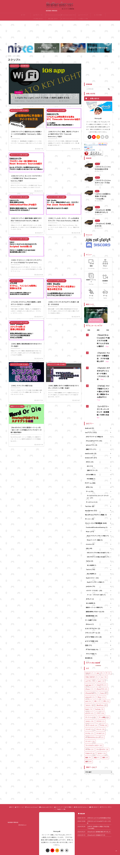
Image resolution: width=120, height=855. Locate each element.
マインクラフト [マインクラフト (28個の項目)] (102, 723)
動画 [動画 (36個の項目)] (88, 731)
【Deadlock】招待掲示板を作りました (99, 805)
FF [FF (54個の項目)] (108, 646)
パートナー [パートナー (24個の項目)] (90, 715)
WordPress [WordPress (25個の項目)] (101, 678)
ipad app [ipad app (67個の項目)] (89, 658)
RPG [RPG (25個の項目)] (106, 674)
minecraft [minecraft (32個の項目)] (90, 670)
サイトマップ (82, 15)
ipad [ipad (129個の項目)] (101, 654)
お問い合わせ (52, 18)
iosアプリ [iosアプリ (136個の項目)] (90, 654)
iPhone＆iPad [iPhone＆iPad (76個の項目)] (91, 666)
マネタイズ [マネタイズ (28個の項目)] (90, 727)
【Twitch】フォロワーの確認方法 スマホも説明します (103, 341)
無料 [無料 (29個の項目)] (105, 731)
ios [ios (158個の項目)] (104, 650)
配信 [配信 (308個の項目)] (88, 735)
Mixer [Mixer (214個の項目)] (101, 670)
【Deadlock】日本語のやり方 (96, 808)
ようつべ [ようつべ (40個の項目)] (89, 687)
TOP (22, 15)
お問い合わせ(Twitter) (37, 19)
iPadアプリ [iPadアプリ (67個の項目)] (102, 658)
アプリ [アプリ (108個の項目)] (100, 687)
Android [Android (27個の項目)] (89, 646)
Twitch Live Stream (52, 15)
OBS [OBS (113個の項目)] (97, 674)
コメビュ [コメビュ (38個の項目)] (89, 695)
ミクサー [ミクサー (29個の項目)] (102, 727)
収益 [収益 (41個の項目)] (96, 731)
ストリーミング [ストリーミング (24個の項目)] (91, 699)
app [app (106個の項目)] (100, 646)
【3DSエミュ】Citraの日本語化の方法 (99, 791)
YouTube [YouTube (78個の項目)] (99, 682)
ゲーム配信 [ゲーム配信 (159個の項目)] (104, 691)
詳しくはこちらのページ (95, 309)
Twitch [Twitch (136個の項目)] (89, 678)
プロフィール (37, 15)
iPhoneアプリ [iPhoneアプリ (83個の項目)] (101, 662)
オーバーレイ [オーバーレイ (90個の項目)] (90, 691)
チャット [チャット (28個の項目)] (100, 703)
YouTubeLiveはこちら (67, 15)
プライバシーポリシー (67, 18)
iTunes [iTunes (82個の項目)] (103, 666)
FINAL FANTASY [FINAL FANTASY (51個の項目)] (91, 650)
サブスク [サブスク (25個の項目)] (100, 695)
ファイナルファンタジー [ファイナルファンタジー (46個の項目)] (93, 719)
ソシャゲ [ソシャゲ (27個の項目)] (89, 703)
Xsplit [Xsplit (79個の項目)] (88, 682)
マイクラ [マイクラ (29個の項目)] (89, 723)
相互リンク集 (82, 18)
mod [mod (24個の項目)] (88, 674)
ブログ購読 (97, 15)
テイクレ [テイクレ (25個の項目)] (89, 707)
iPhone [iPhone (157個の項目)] (89, 662)
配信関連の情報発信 (13, 796)
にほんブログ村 (89, 145)
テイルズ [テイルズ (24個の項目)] (100, 707)
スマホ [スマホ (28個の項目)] (103, 699)
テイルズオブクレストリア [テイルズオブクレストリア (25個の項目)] (94, 711)
